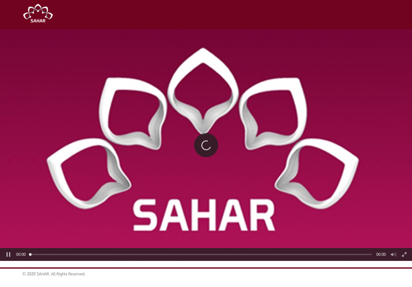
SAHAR (40, 14)
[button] (206, 145)
